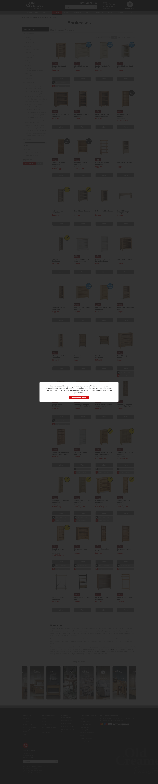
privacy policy (58, 390)
